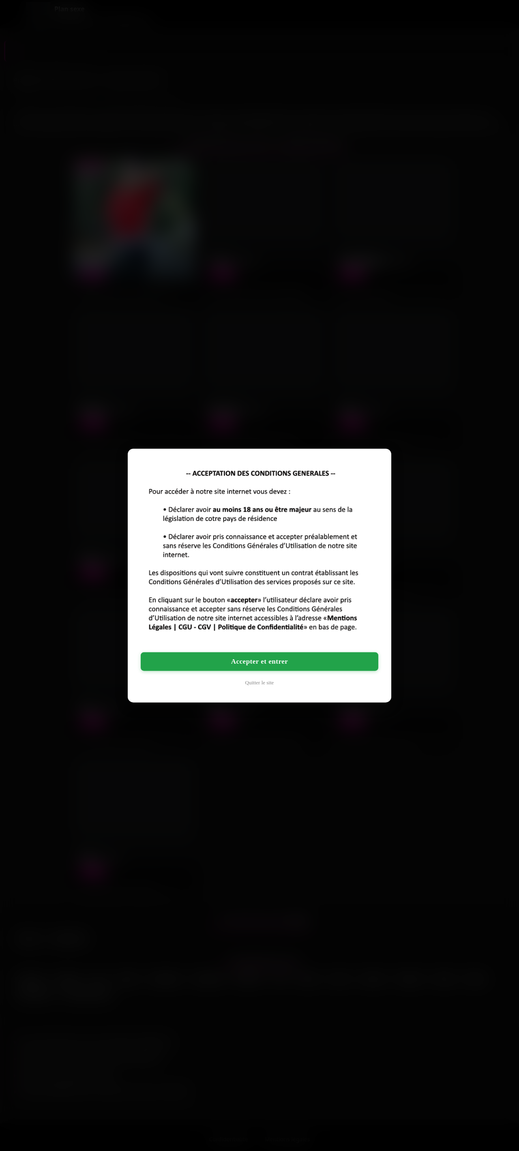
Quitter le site (259, 682)
